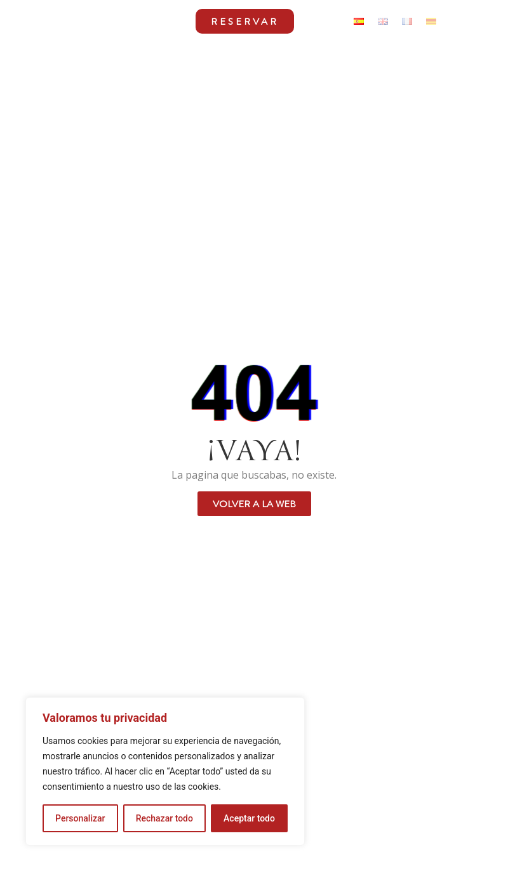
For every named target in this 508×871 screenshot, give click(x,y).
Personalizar (80, 818)
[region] (165, 771)
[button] (181, 21)
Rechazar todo (164, 818)
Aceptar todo (249, 818)
